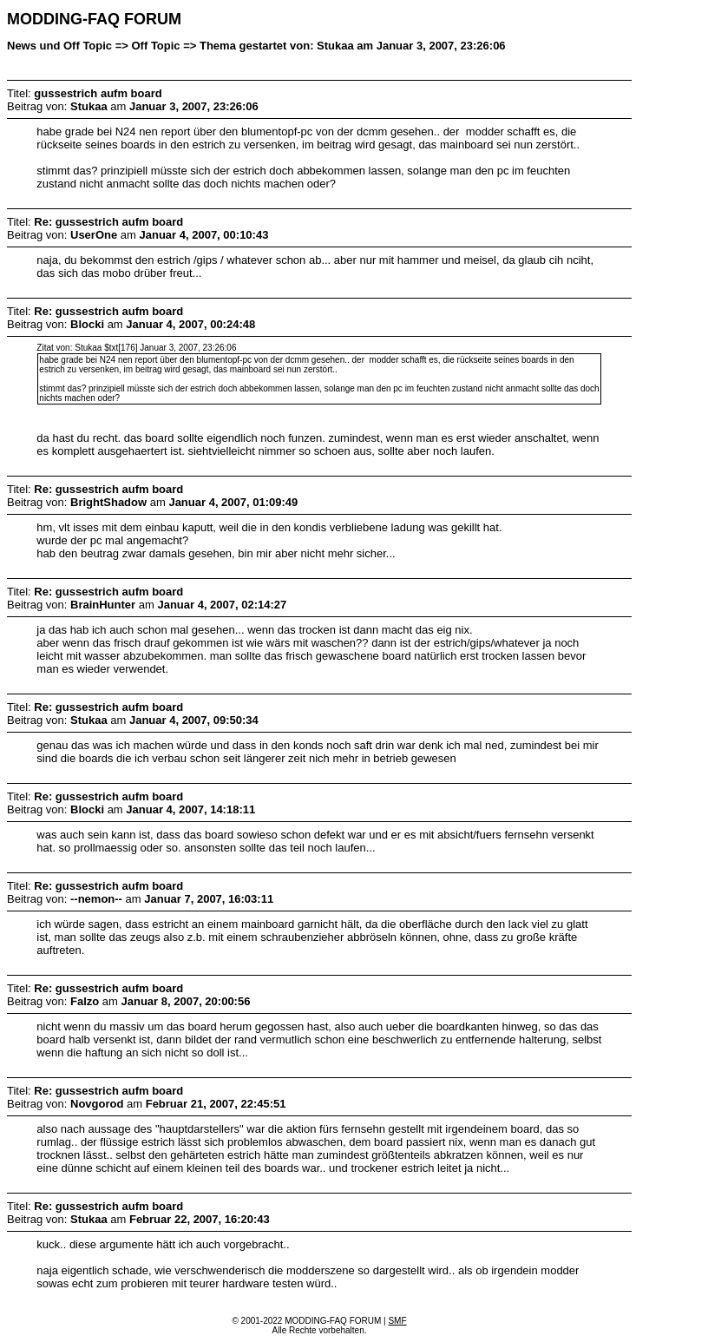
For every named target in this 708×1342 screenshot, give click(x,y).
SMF (397, 1321)
